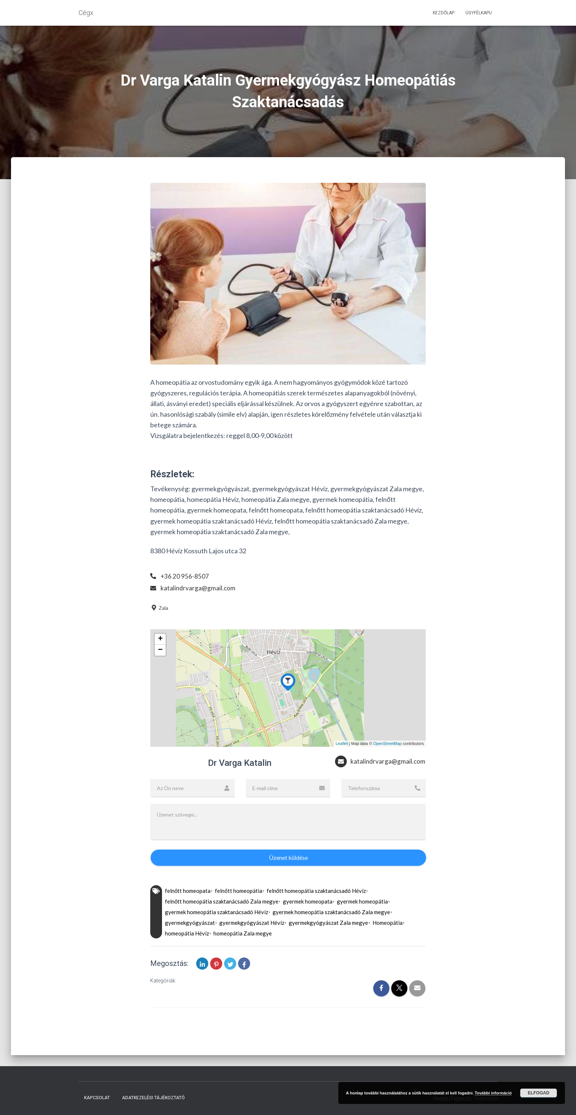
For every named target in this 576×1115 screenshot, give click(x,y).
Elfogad (539, 1093)
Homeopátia (387, 937)
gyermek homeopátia (362, 915)
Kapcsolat (97, 1097)
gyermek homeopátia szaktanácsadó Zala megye (331, 926)
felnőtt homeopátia (238, 905)
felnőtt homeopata (187, 905)
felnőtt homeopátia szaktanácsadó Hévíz (316, 905)
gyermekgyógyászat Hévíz (251, 937)
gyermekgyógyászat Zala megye (328, 937)
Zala (159, 608)
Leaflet (342, 743)
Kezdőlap (443, 12)
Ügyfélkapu (478, 12)
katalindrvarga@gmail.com (198, 588)
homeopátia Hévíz (187, 947)
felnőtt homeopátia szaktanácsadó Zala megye (221, 915)
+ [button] (160, 639)
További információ (493, 1093)
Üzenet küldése (288, 871)
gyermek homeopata (307, 915)
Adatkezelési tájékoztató (153, 1097)
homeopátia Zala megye (242, 947)
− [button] (160, 650)
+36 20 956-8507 (185, 576)
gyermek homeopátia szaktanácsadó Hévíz (216, 926)
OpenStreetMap (387, 743)
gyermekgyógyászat (190, 937)
